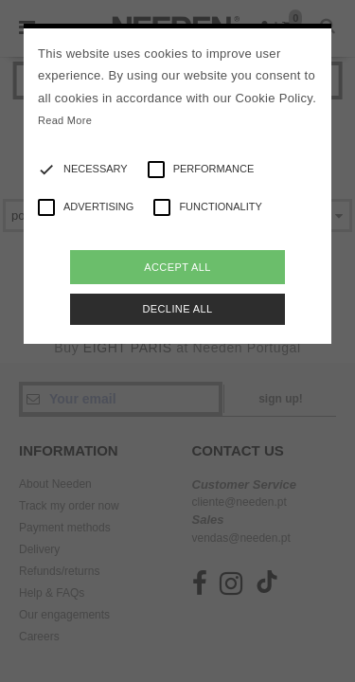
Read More (65, 120)
